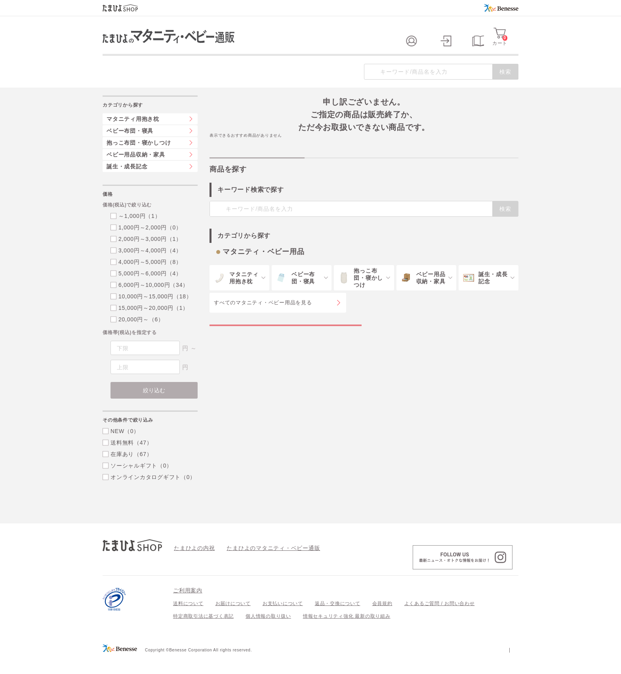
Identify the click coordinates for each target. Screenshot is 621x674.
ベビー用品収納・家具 (136, 170)
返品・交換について (337, 619)
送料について (188, 619)
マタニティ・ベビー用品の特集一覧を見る (285, 349)
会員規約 (382, 619)
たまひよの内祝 (191, 563)
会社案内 (508, 665)
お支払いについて (283, 619)
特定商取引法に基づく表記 (203, 632)
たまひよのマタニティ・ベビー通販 (261, 563)
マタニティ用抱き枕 (133, 135)
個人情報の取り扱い (268, 632)
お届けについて (233, 619)
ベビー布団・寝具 (130, 146)
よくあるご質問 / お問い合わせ (439, 619)
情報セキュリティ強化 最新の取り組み (347, 632)
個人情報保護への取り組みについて (442, 665)
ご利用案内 (187, 606)
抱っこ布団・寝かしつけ (139, 158)
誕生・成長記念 (127, 182)
